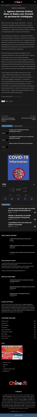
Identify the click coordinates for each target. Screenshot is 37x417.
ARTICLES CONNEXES (7, 126)
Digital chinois (8, 5)
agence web (25, 308)
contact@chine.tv (22, 411)
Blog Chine (5, 364)
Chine (4, 366)
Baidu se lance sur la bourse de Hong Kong (20, 143)
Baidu (7, 101)
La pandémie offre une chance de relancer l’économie (22, 252)
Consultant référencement (9, 369)
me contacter (27, 310)
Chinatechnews (17, 96)
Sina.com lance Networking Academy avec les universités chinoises (8, 119)
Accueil (2, 5)
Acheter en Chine (7, 362)
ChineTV (10, 212)
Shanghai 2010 (6, 371)
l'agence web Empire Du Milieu (17, 405)
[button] (35, 2)
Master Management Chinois (9, 396)
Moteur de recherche (17, 5)
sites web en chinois (5, 310)
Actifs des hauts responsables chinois (28, 118)
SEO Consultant (5, 405)
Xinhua (11, 101)
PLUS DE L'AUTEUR (18, 126)
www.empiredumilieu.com (19, 270)
